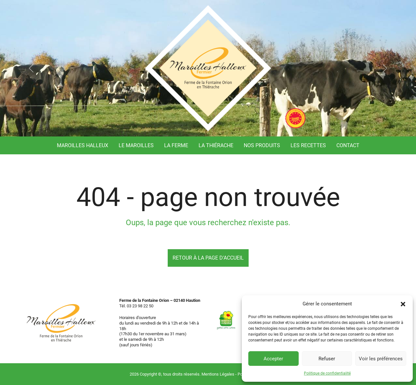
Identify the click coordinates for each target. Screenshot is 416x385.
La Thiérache (216, 145)
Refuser (326, 359)
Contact (347, 145)
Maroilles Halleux (82, 145)
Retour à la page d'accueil (208, 258)
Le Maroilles (136, 145)
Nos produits (262, 145)
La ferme (176, 145)
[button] (403, 304)
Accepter (273, 359)
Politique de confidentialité (327, 373)
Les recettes (308, 145)
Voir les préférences (381, 359)
